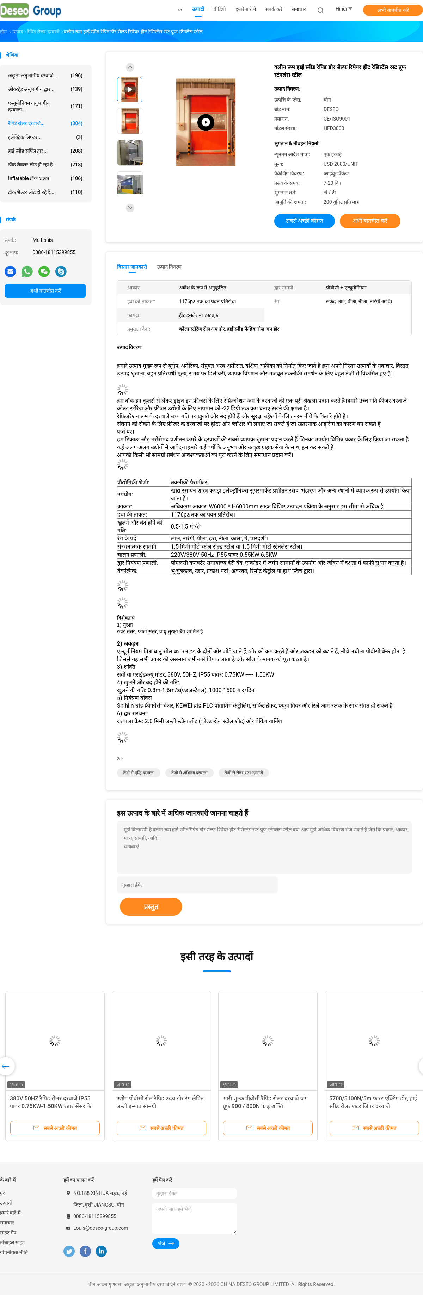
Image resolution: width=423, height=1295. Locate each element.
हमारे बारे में (10, 1213)
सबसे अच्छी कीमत (305, 221)
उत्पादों (6, 1203)
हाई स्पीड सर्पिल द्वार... (45, 150)
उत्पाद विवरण (169, 267)
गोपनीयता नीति (14, 1252)
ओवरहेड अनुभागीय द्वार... (45, 89)
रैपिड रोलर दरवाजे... (45, 123)
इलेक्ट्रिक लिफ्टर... (45, 137)
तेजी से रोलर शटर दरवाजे (244, 772)
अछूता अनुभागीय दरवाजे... (45, 75)
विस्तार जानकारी (132, 267)
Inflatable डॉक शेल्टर (45, 178)
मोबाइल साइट (12, 1242)
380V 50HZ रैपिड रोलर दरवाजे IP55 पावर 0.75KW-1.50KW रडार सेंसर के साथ (50, 1106)
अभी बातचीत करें (393, 10)
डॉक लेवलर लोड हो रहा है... (45, 164)
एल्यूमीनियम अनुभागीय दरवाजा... (45, 106)
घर (2, 1193)
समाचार (7, 1223)
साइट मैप (8, 1232)
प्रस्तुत (151, 907)
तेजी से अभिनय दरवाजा (189, 772)
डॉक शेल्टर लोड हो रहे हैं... (45, 192)
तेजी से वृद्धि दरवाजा (138, 772)
